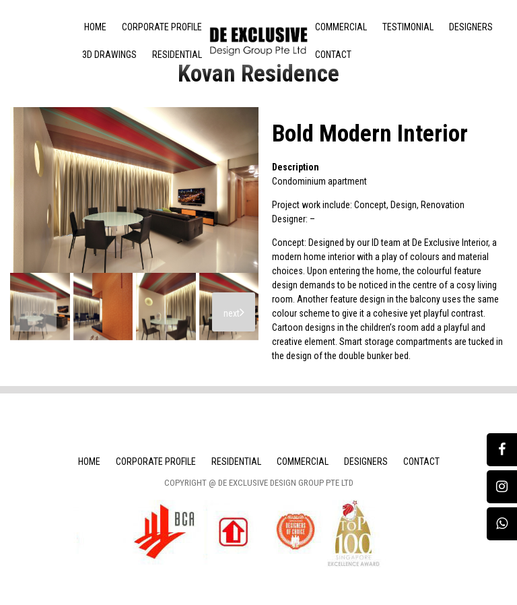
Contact (333, 54)
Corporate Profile (162, 27)
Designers (471, 27)
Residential (177, 54)
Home (95, 27)
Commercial (341, 27)
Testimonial (408, 27)
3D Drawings (109, 54)
